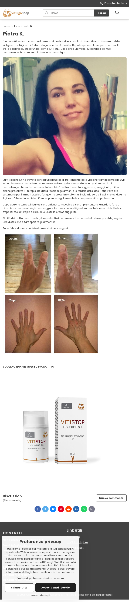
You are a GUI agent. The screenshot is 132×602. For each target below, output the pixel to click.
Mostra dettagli (40, 599)
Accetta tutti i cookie (55, 591)
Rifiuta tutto (19, 591)
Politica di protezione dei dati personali (89, 595)
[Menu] (125, 13)
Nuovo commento (111, 498)
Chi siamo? (73, 537)
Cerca (101, 13)
